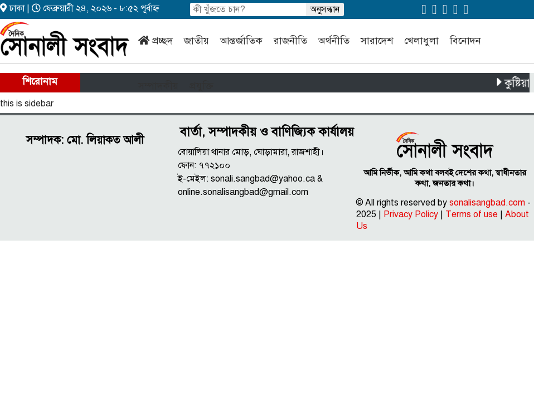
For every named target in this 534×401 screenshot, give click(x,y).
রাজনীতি (290, 41)
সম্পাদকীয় (158, 86)
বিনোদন (465, 41)
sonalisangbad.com (487, 202)
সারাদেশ (377, 41)
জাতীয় (196, 41)
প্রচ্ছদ (162, 41)
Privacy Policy (410, 214)
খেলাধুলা (421, 41)
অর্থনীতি (333, 41)
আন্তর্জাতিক (241, 41)
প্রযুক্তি (201, 86)
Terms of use (471, 214)
